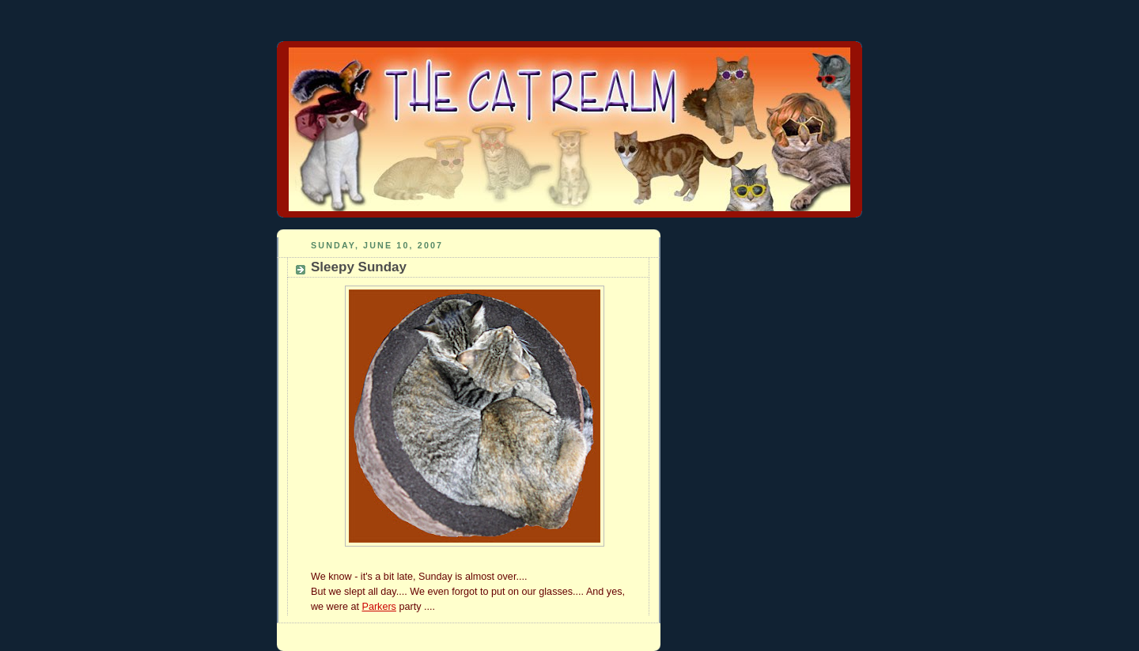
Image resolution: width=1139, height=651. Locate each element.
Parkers (378, 606)
